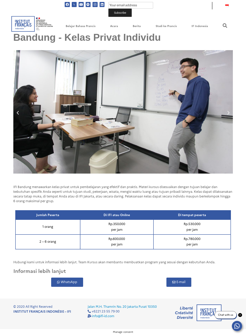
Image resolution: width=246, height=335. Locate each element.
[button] (225, 25)
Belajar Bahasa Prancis (80, 26)
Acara (114, 26)
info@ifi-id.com (103, 316)
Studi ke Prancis (166, 26)
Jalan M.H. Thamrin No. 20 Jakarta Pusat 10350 (122, 307)
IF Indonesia (200, 26)
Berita (137, 26)
